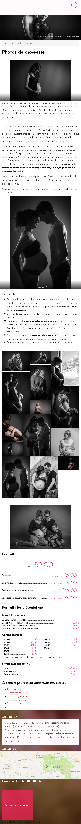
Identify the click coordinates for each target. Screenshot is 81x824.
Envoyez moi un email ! (17, 805)
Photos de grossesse (17, 696)
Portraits (8, 43)
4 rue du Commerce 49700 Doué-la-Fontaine (58, 37)
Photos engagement (17, 693)
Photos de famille (16, 703)
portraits (67, 114)
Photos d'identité (15, 707)
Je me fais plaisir (16, 689)
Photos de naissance (17, 700)
